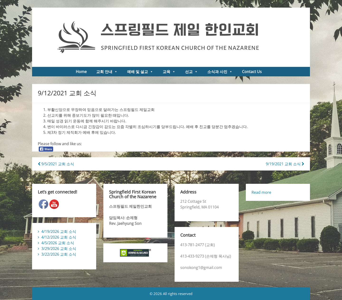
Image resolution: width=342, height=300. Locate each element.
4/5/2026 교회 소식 (57, 242)
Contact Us (252, 71)
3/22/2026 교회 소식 (58, 254)
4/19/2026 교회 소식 (58, 231)
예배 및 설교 (140, 71)
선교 (191, 71)
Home (81, 71)
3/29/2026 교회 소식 (58, 248)
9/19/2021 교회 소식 (285, 163)
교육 (169, 71)
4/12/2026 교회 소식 (58, 237)
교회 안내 (107, 71)
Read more (261, 192)
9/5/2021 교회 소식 (56, 163)
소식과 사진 (220, 71)
